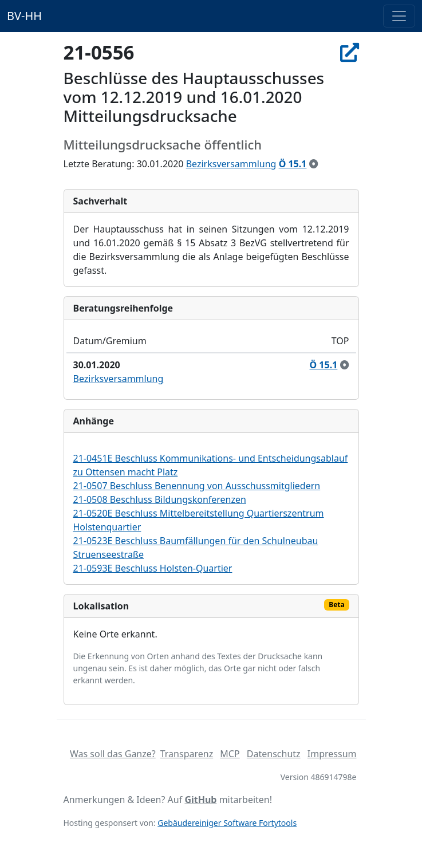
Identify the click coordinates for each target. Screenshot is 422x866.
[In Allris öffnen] (349, 52)
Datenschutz (274, 753)
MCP (229, 753)
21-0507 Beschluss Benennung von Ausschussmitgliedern (197, 485)
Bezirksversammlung (231, 164)
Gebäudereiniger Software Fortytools (227, 822)
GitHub (200, 799)
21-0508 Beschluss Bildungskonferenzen (159, 499)
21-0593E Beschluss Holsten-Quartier (152, 568)
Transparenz (186, 753)
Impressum (332, 753)
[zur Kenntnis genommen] (313, 164)
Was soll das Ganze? (113, 753)
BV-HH (24, 15)
